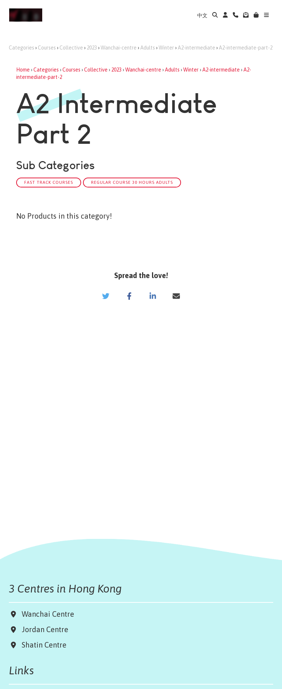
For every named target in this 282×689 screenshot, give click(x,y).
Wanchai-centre (119, 48)
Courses (47, 48)
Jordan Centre (43, 629)
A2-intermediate (196, 48)
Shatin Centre (42, 645)
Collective (71, 48)
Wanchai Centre (49, 614)
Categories (21, 48)
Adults (147, 48)
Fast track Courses (48, 182)
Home (23, 70)
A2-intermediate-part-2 (245, 48)
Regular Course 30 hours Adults (132, 182)
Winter (166, 48)
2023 (92, 48)
